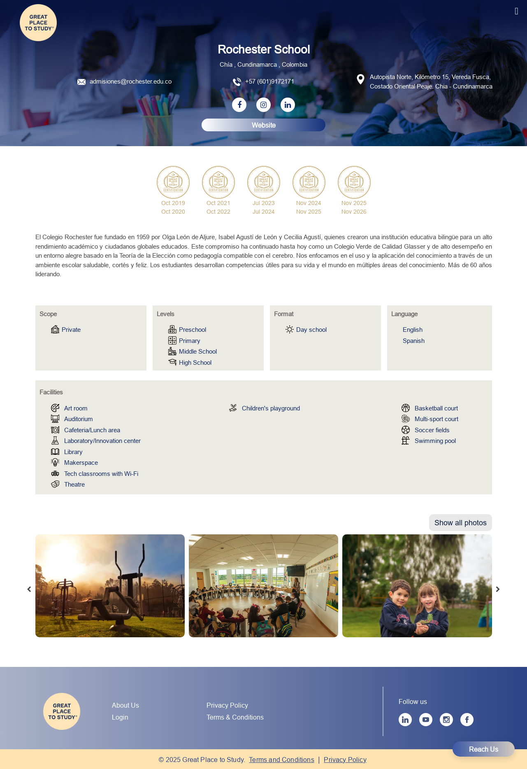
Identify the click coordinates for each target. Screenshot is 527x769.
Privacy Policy (227, 705)
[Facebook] (467, 719)
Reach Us (483, 749)
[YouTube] (425, 719)
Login (120, 717)
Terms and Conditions (281, 759)
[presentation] (29, 590)
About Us (125, 705)
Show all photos (460, 522)
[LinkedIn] (405, 719)
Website (264, 125)
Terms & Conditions (235, 717)
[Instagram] (446, 719)
